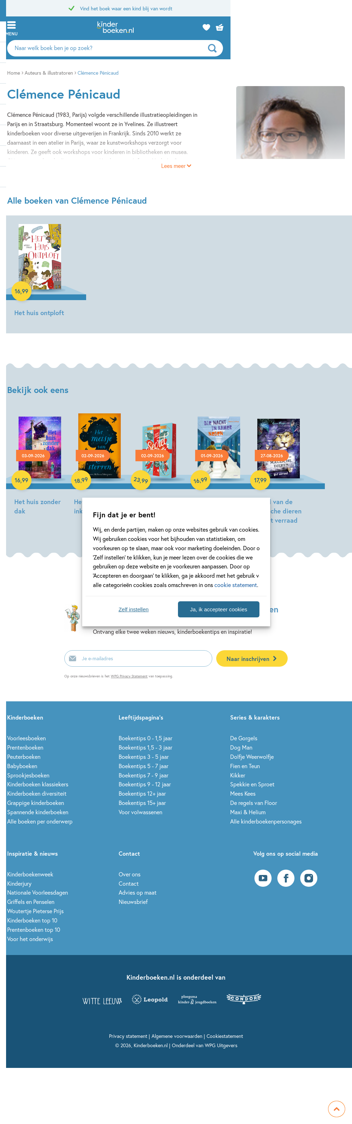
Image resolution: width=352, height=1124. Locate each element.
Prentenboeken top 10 (33, 929)
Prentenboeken (25, 747)
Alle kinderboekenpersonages (266, 821)
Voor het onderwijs (30, 939)
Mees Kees (243, 793)
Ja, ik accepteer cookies (218, 609)
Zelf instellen (134, 609)
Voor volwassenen (140, 812)
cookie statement (235, 584)
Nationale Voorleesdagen (37, 892)
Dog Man (241, 747)
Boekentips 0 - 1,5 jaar (145, 738)
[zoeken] (335, 48)
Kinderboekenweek (30, 874)
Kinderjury (19, 883)
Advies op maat (138, 892)
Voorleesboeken (26, 738)
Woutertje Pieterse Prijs (35, 911)
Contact (129, 883)
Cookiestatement (225, 1036)
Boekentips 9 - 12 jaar (145, 784)
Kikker (237, 775)
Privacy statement (128, 1036)
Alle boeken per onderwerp (40, 821)
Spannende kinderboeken (37, 812)
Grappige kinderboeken (35, 802)
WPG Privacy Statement (129, 676)
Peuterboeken (23, 756)
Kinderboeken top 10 (32, 920)
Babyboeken (22, 766)
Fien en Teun (245, 766)
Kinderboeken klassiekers (37, 784)
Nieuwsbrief (133, 901)
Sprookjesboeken (28, 775)
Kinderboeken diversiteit (36, 793)
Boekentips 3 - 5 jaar (144, 756)
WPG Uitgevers (221, 1045)
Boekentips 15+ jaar (142, 802)
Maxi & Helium (248, 812)
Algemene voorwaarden (177, 1036)
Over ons (129, 874)
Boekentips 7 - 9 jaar (143, 775)
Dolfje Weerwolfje (252, 756)
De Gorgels (243, 738)
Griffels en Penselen (30, 901)
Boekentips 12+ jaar (142, 793)
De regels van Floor (253, 802)
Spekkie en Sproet (252, 784)
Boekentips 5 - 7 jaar (143, 766)
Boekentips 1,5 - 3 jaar (145, 747)
